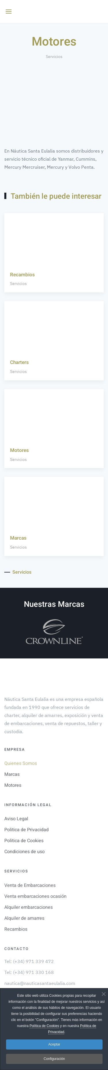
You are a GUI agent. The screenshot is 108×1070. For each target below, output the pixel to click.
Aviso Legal (16, 818)
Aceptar (54, 1044)
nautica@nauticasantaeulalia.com (39, 983)
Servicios (54, 56)
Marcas (12, 774)
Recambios (15, 929)
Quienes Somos (20, 763)
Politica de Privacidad (26, 829)
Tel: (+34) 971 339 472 (29, 961)
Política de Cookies (44, 1026)
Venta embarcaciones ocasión (35, 896)
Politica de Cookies (23, 840)
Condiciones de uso (24, 851)
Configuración (54, 1059)
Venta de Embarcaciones (30, 885)
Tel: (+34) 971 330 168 (29, 972)
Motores (12, 785)
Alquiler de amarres (24, 918)
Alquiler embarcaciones (28, 907)
